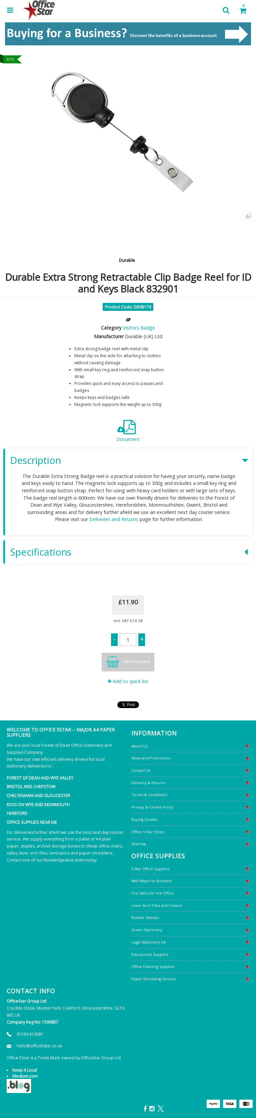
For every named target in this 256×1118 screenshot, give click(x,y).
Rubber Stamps (145, 917)
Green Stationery (146, 929)
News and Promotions (151, 757)
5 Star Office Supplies (150, 868)
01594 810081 (30, 1034)
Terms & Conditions (149, 794)
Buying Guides (144, 819)
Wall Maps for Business (151, 880)
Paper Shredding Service (153, 978)
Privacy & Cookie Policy (152, 806)
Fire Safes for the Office (152, 893)
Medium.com (25, 1076)
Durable (127, 260)
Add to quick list (128, 681)
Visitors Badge (139, 328)
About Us (139, 745)
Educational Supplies (149, 954)
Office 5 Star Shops (148, 831)
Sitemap (138, 843)
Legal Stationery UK (148, 942)
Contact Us (140, 770)
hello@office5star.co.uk (39, 1046)
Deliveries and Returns (113, 519)
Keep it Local (24, 1070)
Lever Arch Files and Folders (156, 905)
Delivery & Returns (148, 782)
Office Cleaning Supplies (152, 966)
